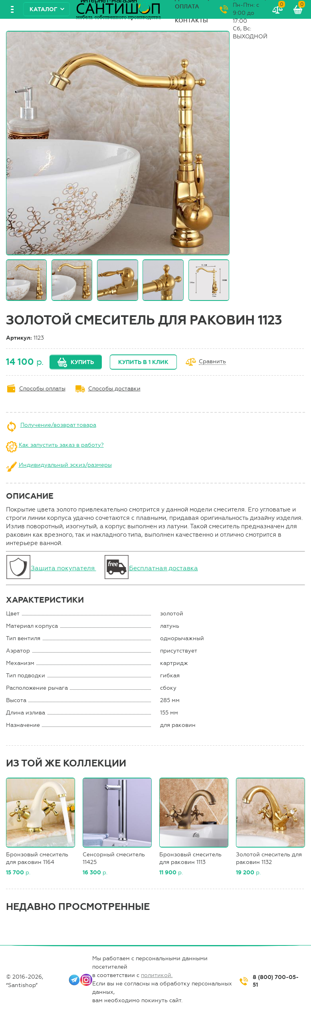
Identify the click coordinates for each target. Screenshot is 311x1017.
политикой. (156, 975)
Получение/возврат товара (58, 425)
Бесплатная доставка (163, 568)
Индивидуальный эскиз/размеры (65, 465)
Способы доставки (114, 388)
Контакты (191, 20)
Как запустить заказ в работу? (61, 445)
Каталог (43, 9)
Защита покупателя (63, 568)
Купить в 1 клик (143, 362)
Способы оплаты (42, 388)
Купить (82, 362)
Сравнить (212, 362)
